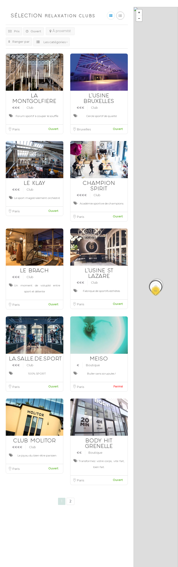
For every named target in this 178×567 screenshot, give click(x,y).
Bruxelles (84, 129)
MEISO (99, 359)
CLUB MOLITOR (34, 441)
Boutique (93, 365)
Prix (14, 31)
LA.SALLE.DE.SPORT (35, 359)
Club (29, 107)
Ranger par (18, 41)
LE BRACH (34, 271)
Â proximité (60, 31)
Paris (16, 129)
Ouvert (33, 31)
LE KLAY (34, 183)
